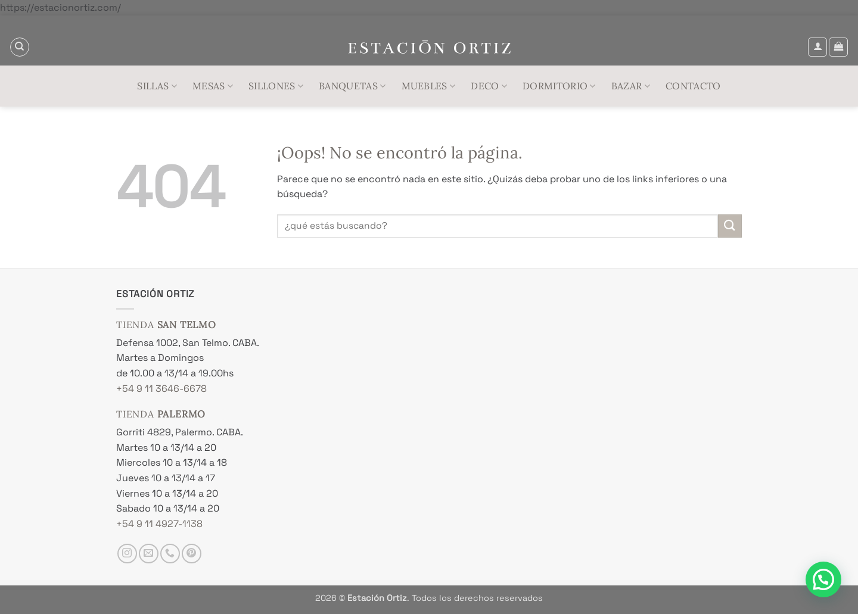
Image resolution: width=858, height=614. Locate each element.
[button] (817, 47)
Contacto (693, 86)
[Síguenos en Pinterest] (191, 553)
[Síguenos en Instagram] (127, 553)
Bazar (630, 86)
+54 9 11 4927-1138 (159, 524)
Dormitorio (559, 86)
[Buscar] (19, 47)
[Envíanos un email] (148, 553)
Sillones (275, 86)
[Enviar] (730, 226)
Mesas (212, 86)
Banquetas (352, 86)
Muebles (429, 86)
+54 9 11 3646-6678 (161, 388)
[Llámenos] (170, 553)
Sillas (156, 86)
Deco (489, 86)
